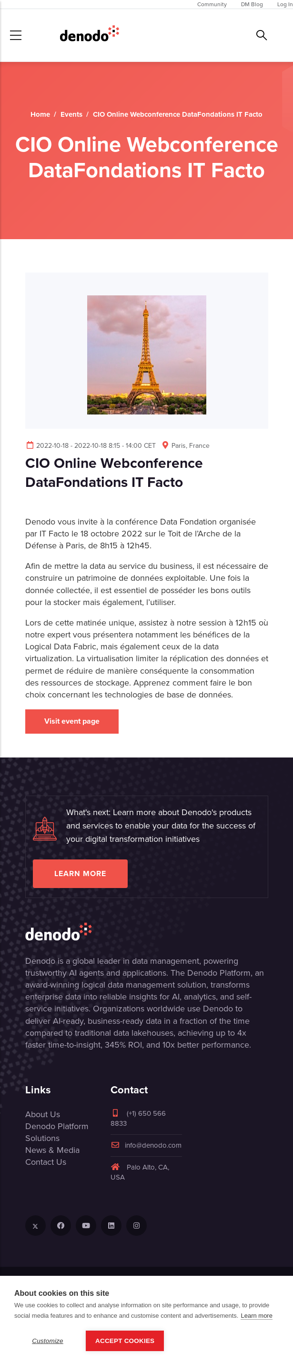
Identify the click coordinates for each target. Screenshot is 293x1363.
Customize (47, 1340)
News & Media (52, 1150)
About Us (42, 1114)
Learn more (80, 873)
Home (40, 114)
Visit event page (72, 721)
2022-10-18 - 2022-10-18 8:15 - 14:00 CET (90, 446)
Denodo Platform (57, 1126)
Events (71, 114)
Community (212, 4)
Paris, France (185, 446)
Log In (285, 4)
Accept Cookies (124, 1340)
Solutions (42, 1138)
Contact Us (45, 1162)
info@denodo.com (146, 1145)
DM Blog (252, 4)
